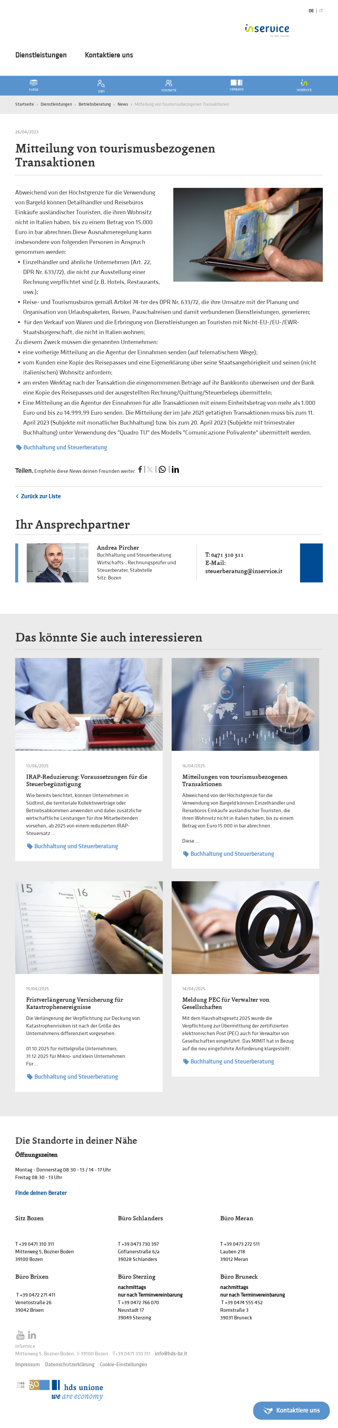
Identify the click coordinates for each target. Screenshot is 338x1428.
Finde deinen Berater (41, 1193)
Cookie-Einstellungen (123, 1365)
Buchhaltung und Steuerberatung (61, 447)
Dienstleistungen (41, 55)
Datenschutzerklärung (69, 1365)
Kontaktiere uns (109, 55)
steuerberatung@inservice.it (243, 571)
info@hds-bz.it (171, 1354)
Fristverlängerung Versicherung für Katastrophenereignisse (74, 1003)
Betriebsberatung (95, 104)
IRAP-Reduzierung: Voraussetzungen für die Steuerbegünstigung (86, 780)
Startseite (24, 104)
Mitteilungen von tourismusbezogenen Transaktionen (234, 780)
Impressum (27, 1365)
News (123, 104)
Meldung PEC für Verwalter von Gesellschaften (225, 1003)
